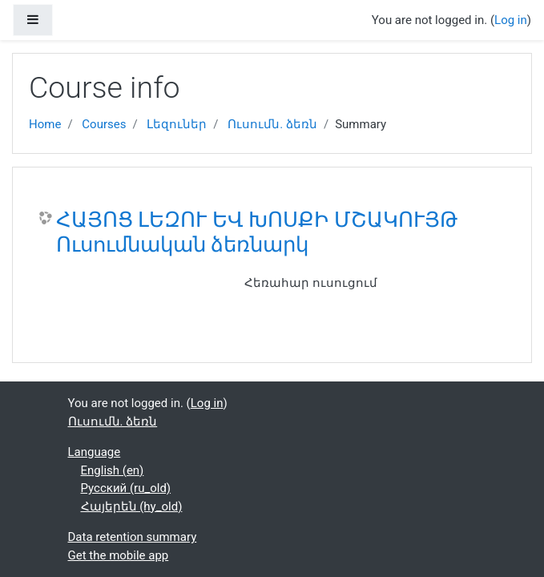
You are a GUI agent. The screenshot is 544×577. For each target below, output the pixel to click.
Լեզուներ (177, 124)
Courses (104, 124)
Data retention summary (132, 537)
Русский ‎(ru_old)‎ (126, 488)
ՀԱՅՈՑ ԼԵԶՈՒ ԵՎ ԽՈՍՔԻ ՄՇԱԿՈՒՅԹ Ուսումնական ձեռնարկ (256, 232)
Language (94, 452)
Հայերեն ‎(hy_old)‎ (132, 506)
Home (45, 124)
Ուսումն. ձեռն (272, 124)
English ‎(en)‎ (112, 470)
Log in (510, 20)
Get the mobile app (118, 555)
